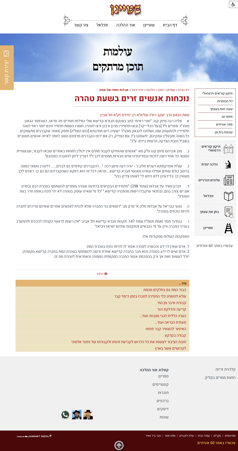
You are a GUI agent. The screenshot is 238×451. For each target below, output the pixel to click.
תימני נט (227, 116)
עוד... (182, 283)
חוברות (163, 392)
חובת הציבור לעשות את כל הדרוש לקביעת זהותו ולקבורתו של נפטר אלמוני (128, 342)
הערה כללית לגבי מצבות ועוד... (163, 316)
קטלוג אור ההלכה (154, 370)
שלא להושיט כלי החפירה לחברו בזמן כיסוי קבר (150, 296)
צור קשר (81, 25)
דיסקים (163, 409)
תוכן (160, 90)
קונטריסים (160, 384)
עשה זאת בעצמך (221, 109)
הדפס (100, 274)
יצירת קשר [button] (6, 68)
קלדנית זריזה (225, 369)
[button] (6, 5)
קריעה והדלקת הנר (171, 309)
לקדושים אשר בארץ (170, 348)
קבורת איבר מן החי (171, 303)
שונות (164, 417)
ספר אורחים (224, 124)
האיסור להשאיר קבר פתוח (166, 329)
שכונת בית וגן (224, 132)
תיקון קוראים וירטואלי (217, 93)
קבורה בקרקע (175, 335)
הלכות (151, 90)
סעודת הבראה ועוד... (170, 322)
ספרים (163, 376)
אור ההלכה (125, 25)
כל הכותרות (225, 101)
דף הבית (170, 25)
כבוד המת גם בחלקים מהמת (164, 290)
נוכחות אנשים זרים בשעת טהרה (132, 98)
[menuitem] (170, 25)
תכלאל (102, 25)
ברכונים (163, 401)
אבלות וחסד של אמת (113, 90)
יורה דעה (137, 90)
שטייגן (149, 25)
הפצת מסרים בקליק (220, 377)
